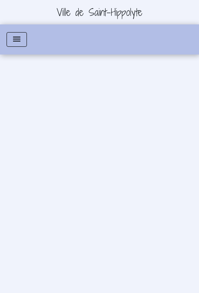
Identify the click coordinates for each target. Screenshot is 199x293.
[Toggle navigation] (17, 39)
